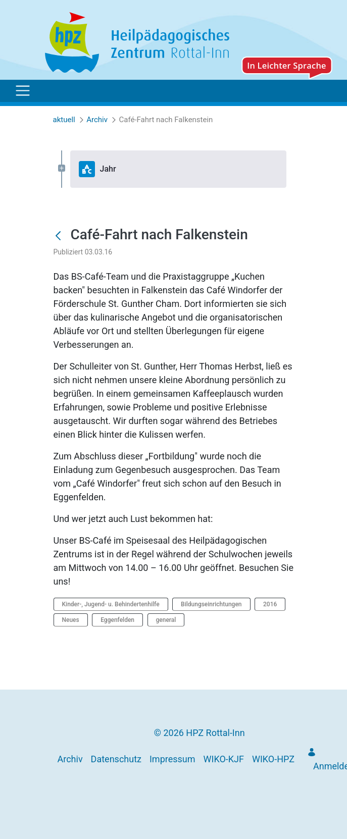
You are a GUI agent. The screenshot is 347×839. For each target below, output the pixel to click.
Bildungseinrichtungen (211, 604)
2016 (270, 604)
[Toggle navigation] (23, 91)
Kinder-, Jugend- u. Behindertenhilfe (111, 604)
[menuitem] (70, 759)
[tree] (173, 169)
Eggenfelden (117, 619)
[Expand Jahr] (61, 169)
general (166, 619)
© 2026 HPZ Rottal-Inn (199, 732)
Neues (70, 619)
